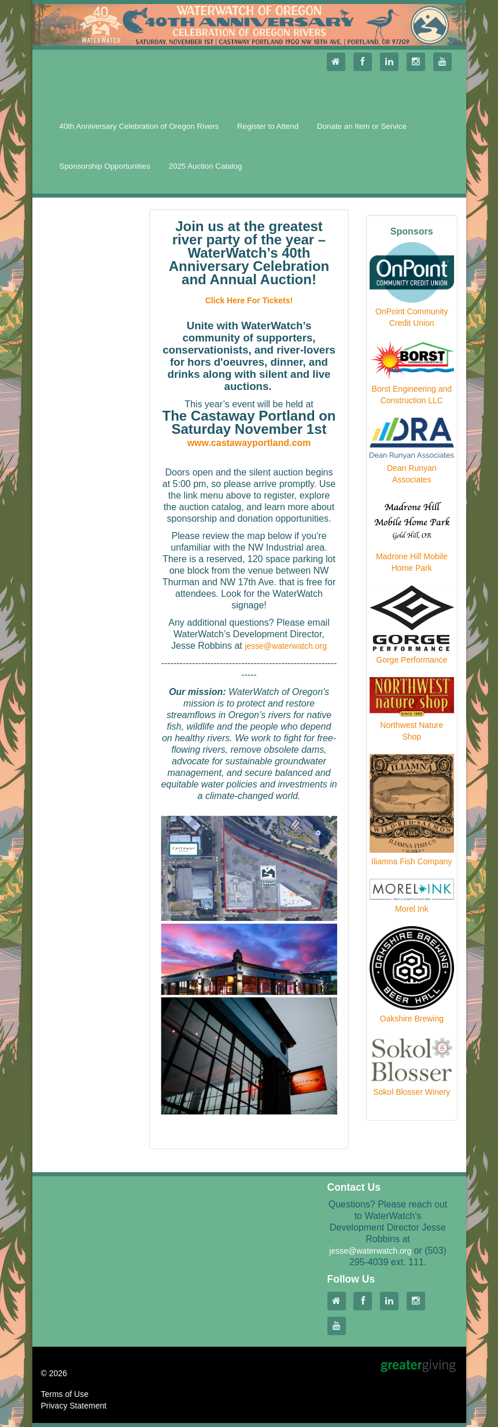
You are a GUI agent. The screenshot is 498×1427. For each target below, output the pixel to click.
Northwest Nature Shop (411, 730)
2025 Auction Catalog (205, 166)
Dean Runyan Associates (412, 473)
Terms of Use (64, 1394)
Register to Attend (267, 126)
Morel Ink (412, 908)
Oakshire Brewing (412, 1018)
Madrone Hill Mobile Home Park (412, 562)
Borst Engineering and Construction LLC (411, 394)
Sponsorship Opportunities (105, 166)
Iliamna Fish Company (411, 861)
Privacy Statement (74, 1405)
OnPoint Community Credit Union (411, 317)
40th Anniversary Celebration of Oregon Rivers (139, 126)
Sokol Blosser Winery (411, 1092)
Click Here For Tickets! (249, 300)
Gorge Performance (411, 659)
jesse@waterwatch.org (286, 646)
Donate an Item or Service (362, 126)
